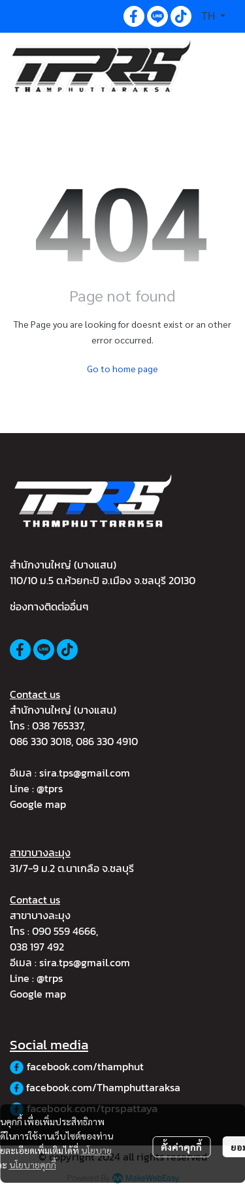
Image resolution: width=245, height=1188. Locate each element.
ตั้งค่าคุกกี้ (181, 1147)
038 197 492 (37, 946)
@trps (50, 978)
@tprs (50, 788)
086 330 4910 (107, 741)
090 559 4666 (64, 931)
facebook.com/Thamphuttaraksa (103, 1087)
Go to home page (122, 368)
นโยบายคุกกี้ (32, 1164)
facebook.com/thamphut (85, 1066)
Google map (38, 804)
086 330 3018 (40, 741)
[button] (213, 16)
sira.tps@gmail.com (84, 772)
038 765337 (57, 725)
